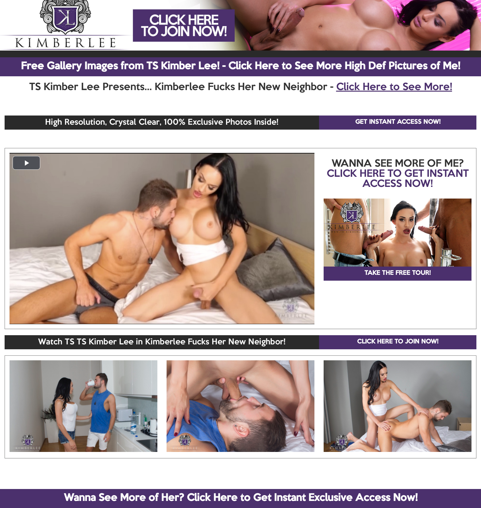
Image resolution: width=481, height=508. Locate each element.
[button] (26, 163)
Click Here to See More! (394, 87)
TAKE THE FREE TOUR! (397, 273)
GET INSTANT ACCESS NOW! (398, 122)
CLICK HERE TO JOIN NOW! (397, 342)
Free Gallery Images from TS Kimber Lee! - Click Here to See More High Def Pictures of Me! (240, 66)
